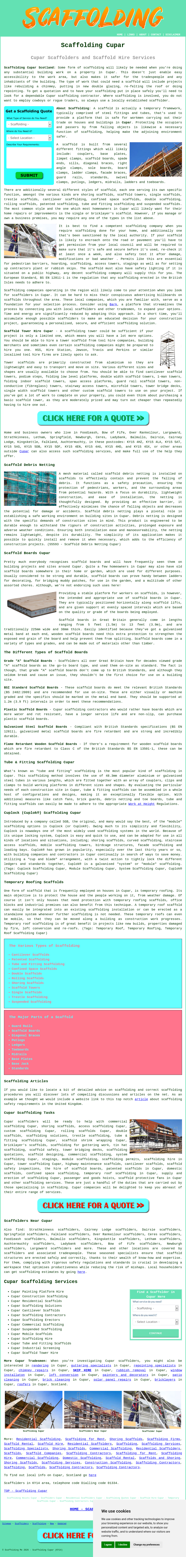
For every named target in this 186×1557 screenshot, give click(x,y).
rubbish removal (131, 1370)
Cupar (126, 122)
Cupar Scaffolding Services (40, 1281)
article (141, 1099)
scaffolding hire (159, 1159)
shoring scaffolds (97, 194)
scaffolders (68, 318)
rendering (40, 1365)
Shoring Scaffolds (125, 1439)
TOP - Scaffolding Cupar (25, 1491)
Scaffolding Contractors (88, 1453)
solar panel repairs (112, 1379)
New (52, 1523)
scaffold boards (99, 158)
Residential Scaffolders (90, 1444)
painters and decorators (125, 1375)
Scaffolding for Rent (85, 1439)
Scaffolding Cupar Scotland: (30, 67)
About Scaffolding (72, 108)
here (81, 1272)
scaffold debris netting (127, 473)
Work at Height (141, 804)
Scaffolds (12, 1453)
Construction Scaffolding (108, 1462)
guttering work (95, 1145)
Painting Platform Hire (43, 1291)
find (19, 1229)
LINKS (131, 34)
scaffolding (67, 204)
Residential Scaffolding (38, 1439)
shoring (48, 1126)
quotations (13, 1154)
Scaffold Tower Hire (40, 1353)
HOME (120, 34)
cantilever (52, 199)
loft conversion (64, 1375)
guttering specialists (91, 1365)
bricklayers (165, 1379)
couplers (84, 154)
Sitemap (6, 1523)
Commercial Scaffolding (111, 1448)
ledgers (95, 182)
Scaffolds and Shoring (159, 1458)
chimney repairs (33, 1370)
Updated (62, 1523)
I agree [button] (108, 1544)
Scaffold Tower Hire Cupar (28, 331)
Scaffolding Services (161, 1444)
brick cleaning (56, 1379)
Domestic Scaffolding (82, 1458)
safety (130, 254)
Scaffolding (126, 1444)
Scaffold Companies (43, 1453)
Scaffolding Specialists (26, 1448)
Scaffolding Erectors (41, 1320)
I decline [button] (122, 1544)
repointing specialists (155, 1365)
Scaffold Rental (18, 1444)
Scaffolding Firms (163, 1439)
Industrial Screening (41, 1348)
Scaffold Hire (50, 1444)
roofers (24, 1384)
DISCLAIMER (173, 34)
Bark (113, 304)
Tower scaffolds (19, 362)
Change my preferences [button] (146, 1544)
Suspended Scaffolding (42, 1329)
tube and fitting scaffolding (108, 204)
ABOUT (143, 34)
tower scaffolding (33, 1164)
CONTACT (156, 34)
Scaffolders (22, 1523)
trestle (10, 199)
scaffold (105, 108)
